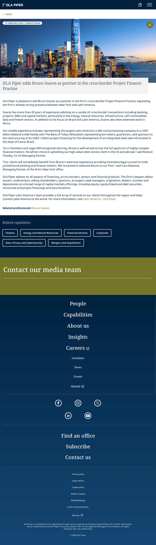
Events (78, 376)
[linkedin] (68, 415)
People (78, 303)
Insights (78, 336)
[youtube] (88, 415)
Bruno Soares (40, 208)
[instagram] (78, 403)
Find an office (78, 435)
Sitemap (76, 515)
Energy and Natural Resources (40, 232)
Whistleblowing (78, 500)
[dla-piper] (13, 4)
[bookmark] (139, 4)
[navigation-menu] (149, 4)
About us (78, 325)
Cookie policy (78, 487)
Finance (10, 232)
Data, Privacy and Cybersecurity (24, 242)
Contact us (78, 457)
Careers (75, 347)
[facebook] (58, 403)
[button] (78, 271)
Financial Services (77, 232)
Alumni (75, 386)
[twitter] (97, 403)
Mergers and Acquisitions (66, 242)
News (8, 14)
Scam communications (78, 506)
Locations (78, 358)
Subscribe (78, 446)
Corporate (102, 232)
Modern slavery (78, 493)
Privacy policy (78, 474)
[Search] (131, 5)
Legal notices (78, 480)
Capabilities (78, 314)
